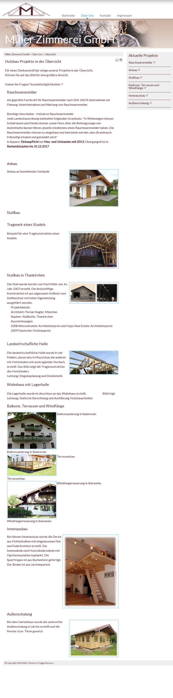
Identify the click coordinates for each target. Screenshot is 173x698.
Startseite (68, 15)
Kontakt (105, 15)
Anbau (133, 70)
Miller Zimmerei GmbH (17, 54)
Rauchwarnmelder (141, 62)
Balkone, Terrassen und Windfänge (144, 86)
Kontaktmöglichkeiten (45, 84)
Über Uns (87, 15)
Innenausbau (137, 95)
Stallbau (134, 77)
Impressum (124, 15)
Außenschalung (139, 103)
